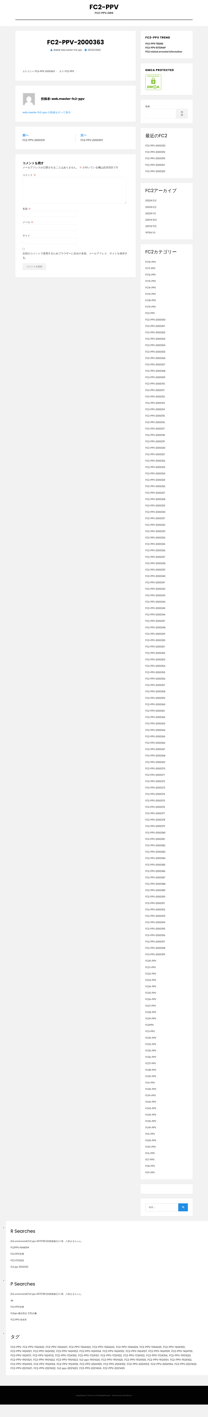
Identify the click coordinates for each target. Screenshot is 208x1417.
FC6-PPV (150, 1157)
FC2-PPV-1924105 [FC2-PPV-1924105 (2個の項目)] (144, 1370)
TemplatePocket (103, 1408)
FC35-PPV (150, 1054)
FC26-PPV (150, 1003)
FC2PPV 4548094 (20, 1251)
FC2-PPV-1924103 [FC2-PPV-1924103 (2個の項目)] (95, 1370)
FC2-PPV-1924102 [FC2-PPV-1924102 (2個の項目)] (70, 1370)
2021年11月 (151, 230)
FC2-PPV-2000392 (155, 156)
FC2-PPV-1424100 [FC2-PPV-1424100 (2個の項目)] (185, 1351)
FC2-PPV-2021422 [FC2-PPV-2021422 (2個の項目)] (148, 1375)
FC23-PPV (150, 984)
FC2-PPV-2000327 (155, 496)
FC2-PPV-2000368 (155, 759)
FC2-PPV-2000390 (155, 900)
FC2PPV (149, 1029)
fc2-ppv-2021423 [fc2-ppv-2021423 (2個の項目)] (173, 1375)
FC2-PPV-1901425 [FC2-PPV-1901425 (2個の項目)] (168, 1366)
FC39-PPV (150, 1080)
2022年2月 (151, 211)
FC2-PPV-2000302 (155, 336)
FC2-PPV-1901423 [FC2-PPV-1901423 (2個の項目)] (120, 1366)
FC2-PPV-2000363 (45, 75)
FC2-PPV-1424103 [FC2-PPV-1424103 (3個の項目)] (71, 1356)
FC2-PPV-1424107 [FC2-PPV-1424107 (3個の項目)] (145, 1356)
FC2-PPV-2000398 (155, 952)
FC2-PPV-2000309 (155, 381)
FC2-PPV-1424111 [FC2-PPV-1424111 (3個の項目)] (46, 1361)
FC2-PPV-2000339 (155, 573)
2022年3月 (151, 204)
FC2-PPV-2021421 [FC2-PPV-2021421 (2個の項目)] (123, 1375)
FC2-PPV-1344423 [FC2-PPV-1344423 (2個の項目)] (110, 1351)
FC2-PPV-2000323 (155, 471)
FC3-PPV (150, 1035)
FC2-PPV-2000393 (155, 920)
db (12, 1304)
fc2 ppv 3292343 (19, 1271)
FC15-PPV (150, 298)
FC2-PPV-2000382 (155, 849)
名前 (27, 212)
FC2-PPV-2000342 (155, 593)
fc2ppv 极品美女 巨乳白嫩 (24, 1317)
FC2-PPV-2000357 (155, 689)
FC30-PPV (150, 1041)
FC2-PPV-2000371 (155, 779)
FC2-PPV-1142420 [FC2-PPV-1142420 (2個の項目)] (34, 1351)
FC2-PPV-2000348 (155, 631)
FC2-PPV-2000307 (155, 368)
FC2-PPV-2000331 (155, 522)
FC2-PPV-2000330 (155, 149)
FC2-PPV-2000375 (155, 804)
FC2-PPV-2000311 (155, 394)
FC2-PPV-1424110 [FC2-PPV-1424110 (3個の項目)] (22, 1361)
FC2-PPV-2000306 (155, 362)
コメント (29, 178)
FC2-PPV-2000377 (155, 817)
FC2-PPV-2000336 (155, 554)
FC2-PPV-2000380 (155, 836)
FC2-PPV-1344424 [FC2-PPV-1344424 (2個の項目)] (135, 1351)
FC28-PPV (150, 1016)
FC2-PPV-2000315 (155, 420)
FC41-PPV (150, 1099)
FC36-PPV (150, 1061)
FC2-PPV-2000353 (155, 663)
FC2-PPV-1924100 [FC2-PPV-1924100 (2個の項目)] (22, 1370)
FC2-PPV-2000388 (155, 888)
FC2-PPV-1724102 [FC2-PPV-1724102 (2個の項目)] (142, 1361)
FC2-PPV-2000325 (155, 484)
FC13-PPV (150, 285)
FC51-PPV (150, 1150)
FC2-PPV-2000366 (155, 747)
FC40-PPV (150, 1093)
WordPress (127, 1408)
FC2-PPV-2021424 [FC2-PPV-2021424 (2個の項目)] (22, 1380)
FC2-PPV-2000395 (155, 162)
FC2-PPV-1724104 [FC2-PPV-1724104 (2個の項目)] (22, 1366)
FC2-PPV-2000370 (155, 772)
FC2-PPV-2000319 (155, 445)
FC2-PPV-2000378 (155, 824)
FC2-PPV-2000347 (155, 625)
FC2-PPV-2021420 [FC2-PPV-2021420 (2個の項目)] (98, 1375)
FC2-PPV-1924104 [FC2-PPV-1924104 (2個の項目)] (120, 1370)
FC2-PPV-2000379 (155, 830)
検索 (147, 110)
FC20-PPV (150, 965)
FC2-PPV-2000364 (155, 734)
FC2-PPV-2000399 (155, 958)
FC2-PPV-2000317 (155, 432)
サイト (26, 239)
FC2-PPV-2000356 (155, 682)
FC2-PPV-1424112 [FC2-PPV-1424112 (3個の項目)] (69, 1361)
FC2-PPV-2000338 (155, 567)
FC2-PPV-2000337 (155, 561)
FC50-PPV (150, 1144)
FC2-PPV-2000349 (155, 637)
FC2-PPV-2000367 (155, 753)
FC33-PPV (150, 1048)
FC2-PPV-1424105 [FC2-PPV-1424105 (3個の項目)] (120, 1356)
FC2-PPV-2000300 (155, 323)
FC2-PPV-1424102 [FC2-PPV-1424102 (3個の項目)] (46, 1356)
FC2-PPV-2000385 (155, 868)
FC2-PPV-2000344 (155, 605)
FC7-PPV (150, 1163)
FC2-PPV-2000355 (155, 676)
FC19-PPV (150, 311)
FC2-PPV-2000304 (155, 349)
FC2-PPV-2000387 (155, 881)
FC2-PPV (104, 8)
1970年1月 (150, 236)
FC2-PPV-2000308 (155, 375)
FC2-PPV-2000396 (155, 939)
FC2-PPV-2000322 (155, 464)
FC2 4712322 (17, 1264)
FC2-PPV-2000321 (155, 458)
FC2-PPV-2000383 (155, 856)
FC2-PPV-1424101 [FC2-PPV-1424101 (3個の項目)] (22, 1356)
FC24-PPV (150, 990)
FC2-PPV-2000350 (155, 644)
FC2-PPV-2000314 (155, 413)
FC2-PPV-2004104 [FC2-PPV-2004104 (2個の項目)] (73, 1375)
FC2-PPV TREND (154, 47)
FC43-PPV (150, 1112)
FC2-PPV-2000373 (155, 791)
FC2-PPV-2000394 (155, 926)
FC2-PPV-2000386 (155, 875)
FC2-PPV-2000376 (155, 811)
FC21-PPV (150, 971)
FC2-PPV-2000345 (155, 612)
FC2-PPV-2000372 (155, 785)
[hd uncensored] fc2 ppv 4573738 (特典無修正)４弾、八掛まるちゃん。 (47, 1245)
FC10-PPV (150, 266)
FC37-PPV (150, 1067)
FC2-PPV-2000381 (155, 843)
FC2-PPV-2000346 (155, 618)
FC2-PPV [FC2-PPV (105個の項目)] (16, 1351)
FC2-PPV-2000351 (155, 650)
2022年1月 (150, 217)
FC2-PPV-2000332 (155, 528)
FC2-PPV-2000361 (155, 169)
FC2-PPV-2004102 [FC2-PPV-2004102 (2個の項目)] (22, 1375)
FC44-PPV (150, 1118)
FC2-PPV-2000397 (155, 945)
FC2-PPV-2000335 (155, 548)
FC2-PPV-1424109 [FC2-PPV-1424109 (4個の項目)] (169, 1356)
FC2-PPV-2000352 (155, 657)
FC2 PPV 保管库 (19, 1323)
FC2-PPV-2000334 (155, 541)
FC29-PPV (150, 1022)
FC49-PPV (150, 1131)
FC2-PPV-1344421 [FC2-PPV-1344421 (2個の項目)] (59, 1351)
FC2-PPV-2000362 (155, 721)
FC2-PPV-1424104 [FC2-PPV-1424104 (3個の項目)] (95, 1356)
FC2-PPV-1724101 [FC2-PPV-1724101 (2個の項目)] (118, 1361)
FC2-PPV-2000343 (155, 599)
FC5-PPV (150, 1138)
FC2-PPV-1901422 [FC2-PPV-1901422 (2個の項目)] (95, 1366)
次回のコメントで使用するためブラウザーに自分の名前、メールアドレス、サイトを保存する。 (75, 259)
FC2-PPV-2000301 (155, 330)
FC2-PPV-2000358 (155, 695)
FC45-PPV (150, 1125)
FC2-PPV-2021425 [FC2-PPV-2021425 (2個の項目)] (47, 1380)
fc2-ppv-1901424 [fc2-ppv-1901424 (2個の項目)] (144, 1366)
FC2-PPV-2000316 (155, 426)
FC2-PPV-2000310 (155, 387)
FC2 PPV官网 (17, 1258)
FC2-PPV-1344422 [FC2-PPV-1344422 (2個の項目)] (84, 1351)
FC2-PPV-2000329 (155, 175)
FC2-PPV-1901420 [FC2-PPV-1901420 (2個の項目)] (46, 1366)
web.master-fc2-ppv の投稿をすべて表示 (47, 116)
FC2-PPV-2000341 (155, 586)
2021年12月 (151, 224)
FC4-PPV (150, 1086)
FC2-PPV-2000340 (155, 580)
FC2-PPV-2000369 (155, 766)
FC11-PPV (150, 272)
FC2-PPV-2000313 (155, 407)
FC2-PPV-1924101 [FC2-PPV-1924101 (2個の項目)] (46, 1370)
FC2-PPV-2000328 (155, 503)
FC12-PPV (150, 278)
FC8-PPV (150, 1170)
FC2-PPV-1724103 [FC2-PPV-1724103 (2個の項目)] (166, 1361)
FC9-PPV (150, 1176)
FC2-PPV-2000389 (155, 894)
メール (28, 226)
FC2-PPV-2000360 (155, 708)
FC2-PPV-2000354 (155, 670)
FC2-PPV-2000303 (155, 343)
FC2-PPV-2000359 (155, 702)
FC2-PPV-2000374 (155, 798)
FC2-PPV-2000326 (155, 490)
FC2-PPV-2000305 (155, 355)
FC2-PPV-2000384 (155, 862)
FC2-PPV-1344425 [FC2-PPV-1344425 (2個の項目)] (160, 1351)
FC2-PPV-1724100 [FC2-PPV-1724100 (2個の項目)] (94, 1361)
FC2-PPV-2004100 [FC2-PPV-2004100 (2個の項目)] (170, 1370)
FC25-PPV (150, 997)
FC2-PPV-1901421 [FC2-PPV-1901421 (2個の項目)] (71, 1366)
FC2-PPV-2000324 (155, 477)
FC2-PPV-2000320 (155, 452)
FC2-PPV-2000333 (155, 535)
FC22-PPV (150, 977)
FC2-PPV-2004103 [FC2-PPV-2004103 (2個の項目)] (47, 1375)
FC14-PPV (150, 291)
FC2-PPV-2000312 (155, 400)
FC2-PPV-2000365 (155, 740)
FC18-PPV (150, 304)
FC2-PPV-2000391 (155, 907)
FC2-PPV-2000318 (155, 439)
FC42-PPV (150, 1106)
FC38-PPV (150, 1074)
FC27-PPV (150, 1009)
